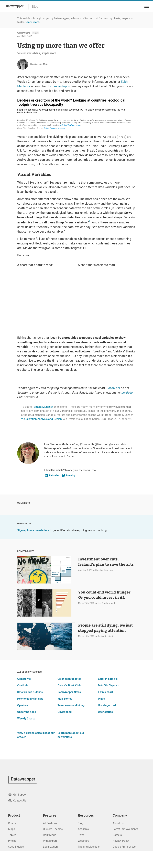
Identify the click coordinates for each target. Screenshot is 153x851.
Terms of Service (123, 794)
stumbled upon (60, 86)
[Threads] (58, 833)
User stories (105, 654)
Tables (12, 777)
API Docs (83, 794)
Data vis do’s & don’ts (30, 634)
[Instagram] (51, 833)
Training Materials (89, 788)
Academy (83, 771)
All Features (50, 765)
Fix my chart (105, 634)
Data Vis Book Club (69, 627)
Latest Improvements (125, 771)
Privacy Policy (121, 782)
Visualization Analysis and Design (41, 361)
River (81, 777)
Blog (35, 6)
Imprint (117, 800)
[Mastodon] (24, 833)
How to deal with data (30, 640)
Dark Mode (49, 777)
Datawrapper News (69, 634)
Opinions (22, 647)
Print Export (50, 782)
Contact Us (17, 743)
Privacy (47, 806)
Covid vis (22, 627)
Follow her (113, 330)
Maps (101, 640)
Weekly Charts (23, 33)
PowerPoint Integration (56, 817)
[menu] (146, 6)
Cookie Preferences (124, 788)
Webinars (83, 782)
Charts (12, 765)
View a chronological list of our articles (36, 677)
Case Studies (16, 788)
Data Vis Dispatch (108, 627)
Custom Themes (53, 771)
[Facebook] (44, 833)
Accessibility (50, 800)
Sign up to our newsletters (33, 472)
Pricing (12, 782)
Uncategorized (107, 647)
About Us (118, 765)
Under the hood (26, 654)
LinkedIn (51, 417)
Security (48, 812)
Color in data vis (107, 620)
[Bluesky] (17, 833)
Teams (47, 794)
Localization (50, 788)
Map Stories (65, 640)
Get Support (17, 737)
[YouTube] (30, 833)
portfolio (127, 334)
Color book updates (69, 620)
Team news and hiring (71, 647)
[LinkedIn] (10, 833)
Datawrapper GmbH (134, 832)
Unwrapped (65, 654)
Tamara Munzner (42, 348)
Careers (117, 777)
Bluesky (68, 417)
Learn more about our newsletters (71, 677)
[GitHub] (37, 833)
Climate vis (24, 620)
